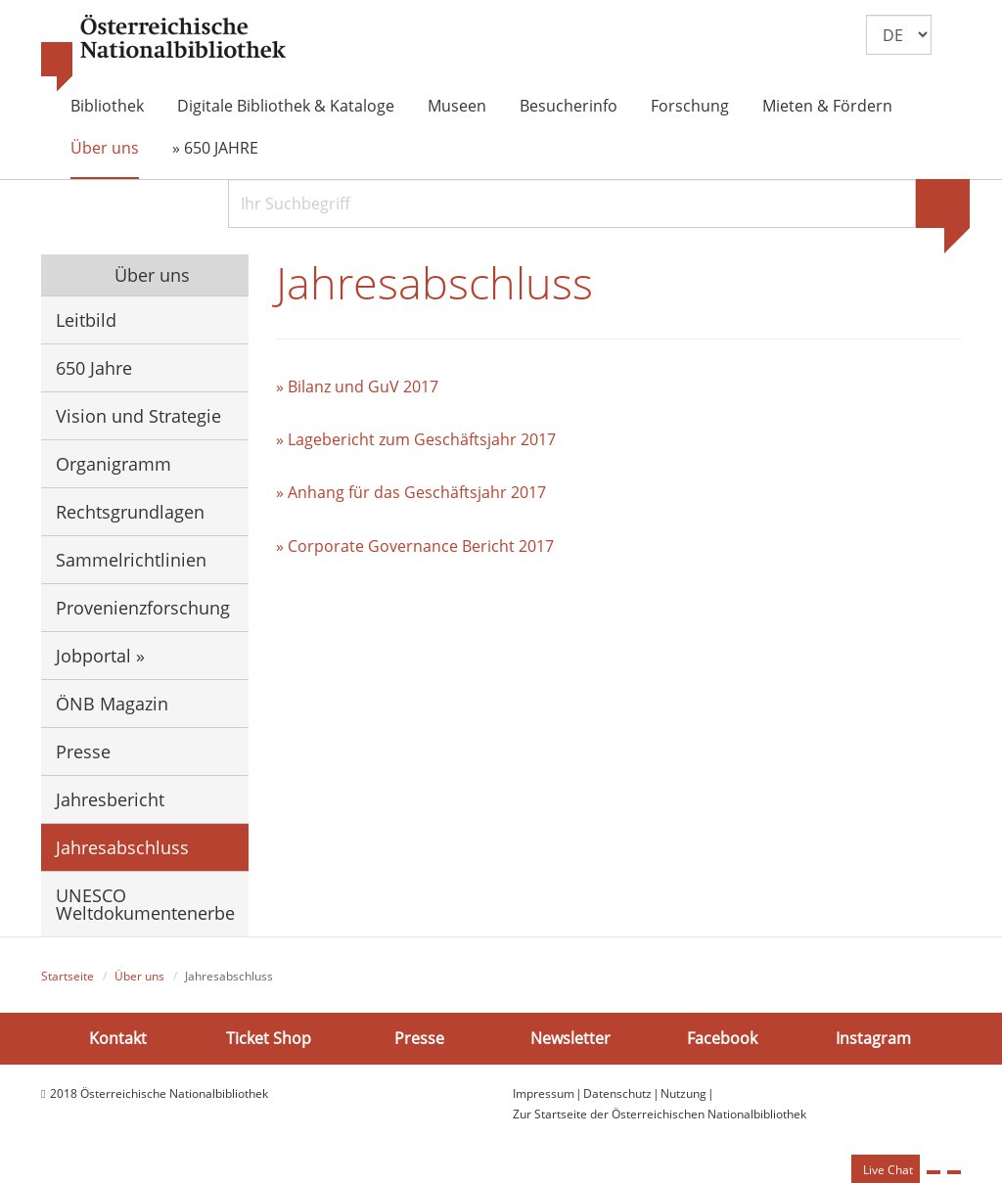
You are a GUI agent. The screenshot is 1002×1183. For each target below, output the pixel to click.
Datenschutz (617, 1093)
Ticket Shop (268, 1038)
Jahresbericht (110, 799)
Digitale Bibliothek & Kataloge (285, 105)
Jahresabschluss (122, 847)
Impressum (543, 1093)
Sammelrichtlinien (131, 559)
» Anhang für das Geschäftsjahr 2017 (411, 492)
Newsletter (570, 1038)
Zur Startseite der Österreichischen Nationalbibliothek (659, 1114)
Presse (83, 751)
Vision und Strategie (138, 416)
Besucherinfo (568, 105)
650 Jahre (94, 368)
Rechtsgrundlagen (130, 511)
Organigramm (113, 464)
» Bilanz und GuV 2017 (357, 386)
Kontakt (118, 1038)
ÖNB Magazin (112, 703)
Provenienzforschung (143, 607)
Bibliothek (107, 105)
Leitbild (86, 320)
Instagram (873, 1038)
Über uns (104, 148)
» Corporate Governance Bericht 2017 (415, 546)
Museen (457, 105)
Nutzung (683, 1093)
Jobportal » (100, 655)
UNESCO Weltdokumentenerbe (145, 904)
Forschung (690, 105)
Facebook (722, 1038)
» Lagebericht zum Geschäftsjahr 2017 (416, 439)
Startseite (67, 976)
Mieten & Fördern (827, 105)
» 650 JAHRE (215, 148)
